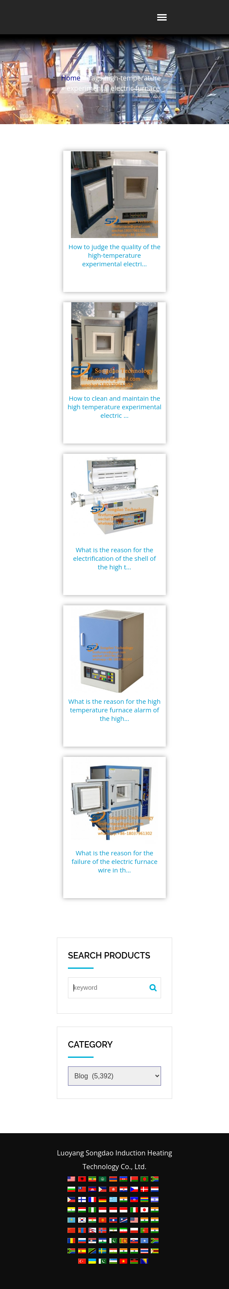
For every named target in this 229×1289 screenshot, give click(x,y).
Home (70, 78)
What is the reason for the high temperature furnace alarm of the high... (114, 710)
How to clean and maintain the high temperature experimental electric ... (114, 407)
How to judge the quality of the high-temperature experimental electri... (114, 255)
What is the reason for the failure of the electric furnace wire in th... (114, 861)
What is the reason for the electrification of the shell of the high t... (114, 558)
